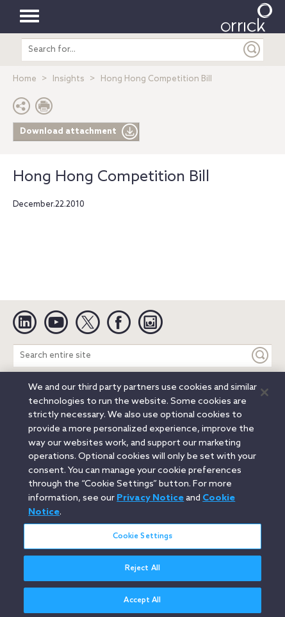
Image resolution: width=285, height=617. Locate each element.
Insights (69, 79)
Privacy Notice (150, 502)
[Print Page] (44, 109)
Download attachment (79, 132)
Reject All (142, 572)
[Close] (264, 397)
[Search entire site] (131, 355)
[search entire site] (131, 49)
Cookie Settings (143, 540)
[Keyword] (260, 355)
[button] (22, 109)
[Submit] (252, 49)
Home (25, 79)
